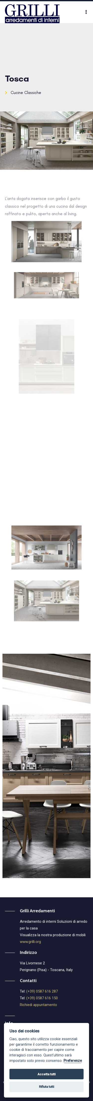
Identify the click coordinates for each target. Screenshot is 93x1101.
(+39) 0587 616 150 (42, 998)
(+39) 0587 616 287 (42, 991)
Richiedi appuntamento (38, 1005)
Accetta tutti (46, 1074)
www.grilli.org (30, 941)
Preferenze (72, 1060)
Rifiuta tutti (46, 1086)
